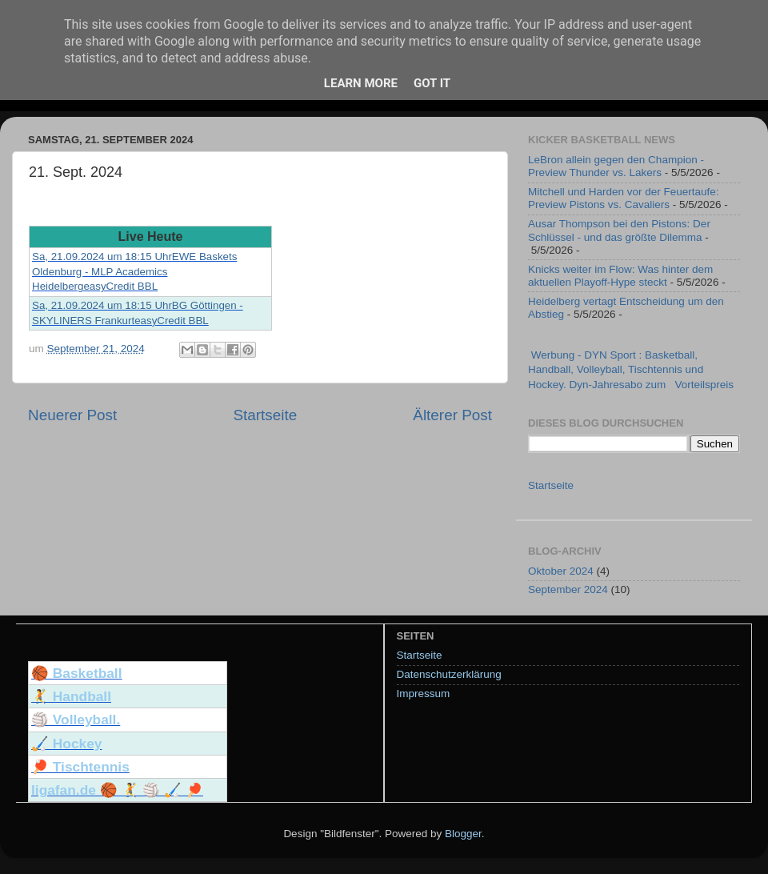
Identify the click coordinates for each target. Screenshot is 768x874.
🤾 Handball (71, 696)
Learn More (361, 83)
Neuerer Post (72, 415)
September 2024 (568, 589)
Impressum (423, 694)
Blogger (463, 834)
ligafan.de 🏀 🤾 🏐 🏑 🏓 (117, 790)
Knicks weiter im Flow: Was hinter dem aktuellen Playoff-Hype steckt (620, 275)
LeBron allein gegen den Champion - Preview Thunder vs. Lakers (616, 166)
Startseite (265, 415)
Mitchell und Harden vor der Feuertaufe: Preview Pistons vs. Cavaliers (623, 198)
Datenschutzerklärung (449, 674)
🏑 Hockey (66, 744)
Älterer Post (452, 415)
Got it (432, 83)
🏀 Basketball (76, 673)
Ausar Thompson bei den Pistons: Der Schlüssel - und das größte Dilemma (619, 230)
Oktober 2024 (561, 571)
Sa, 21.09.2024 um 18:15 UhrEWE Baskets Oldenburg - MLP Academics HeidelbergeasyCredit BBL (134, 271)
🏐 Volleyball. (75, 720)
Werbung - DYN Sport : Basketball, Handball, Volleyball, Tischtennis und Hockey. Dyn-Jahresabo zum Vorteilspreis (631, 370)
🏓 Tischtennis (80, 767)
